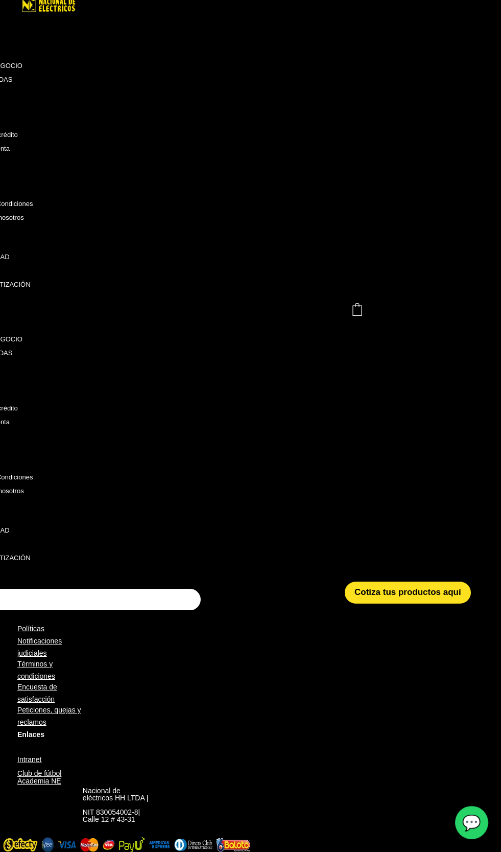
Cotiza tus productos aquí (407, 592)
